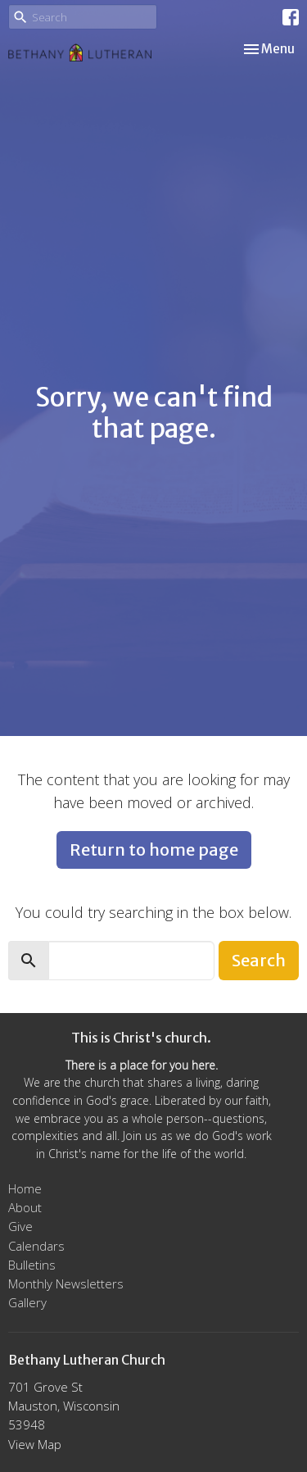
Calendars (36, 1246)
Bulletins (32, 1264)
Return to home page (154, 849)
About (25, 1207)
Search (259, 960)
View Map (34, 1444)
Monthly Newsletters (66, 1283)
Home (25, 1188)
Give (20, 1226)
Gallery (27, 1302)
